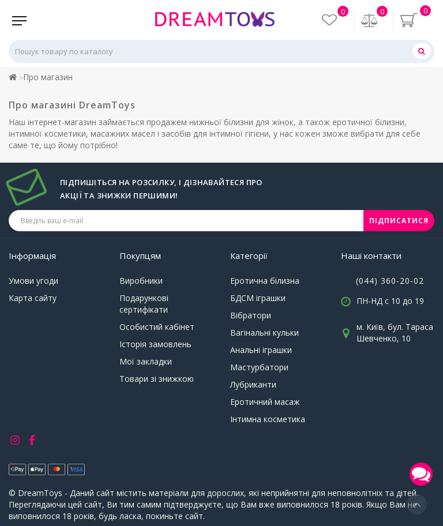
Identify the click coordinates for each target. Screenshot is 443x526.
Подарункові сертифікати (143, 303)
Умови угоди (33, 280)
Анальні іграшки (261, 349)
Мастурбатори (259, 367)
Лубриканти (253, 384)
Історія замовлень (155, 344)
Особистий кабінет (156, 326)
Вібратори (250, 315)
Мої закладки (145, 361)
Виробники (141, 280)
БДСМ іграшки (258, 297)
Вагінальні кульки (264, 332)
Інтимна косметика (267, 419)
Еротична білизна (264, 280)
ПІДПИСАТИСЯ (399, 221)
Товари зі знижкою (156, 378)
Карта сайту (33, 297)
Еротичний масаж (265, 401)
